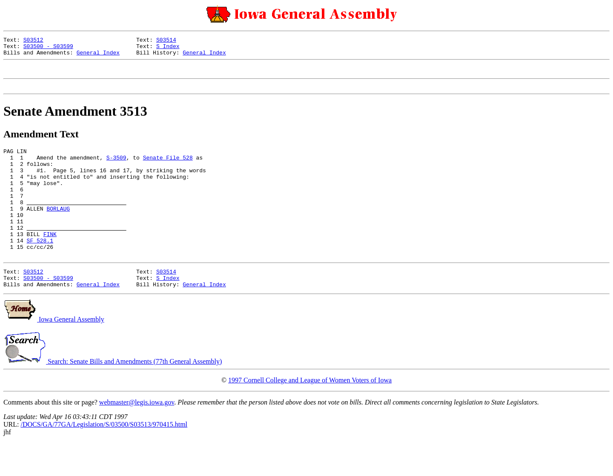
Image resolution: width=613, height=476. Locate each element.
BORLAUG (58, 229)
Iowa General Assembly (53, 352)
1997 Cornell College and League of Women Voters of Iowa (310, 413)
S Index (168, 48)
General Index (98, 56)
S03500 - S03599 (48, 48)
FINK (50, 259)
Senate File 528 (168, 167)
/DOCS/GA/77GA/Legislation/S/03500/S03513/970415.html (103, 457)
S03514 (166, 41)
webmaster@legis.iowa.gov (136, 435)
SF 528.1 (40, 267)
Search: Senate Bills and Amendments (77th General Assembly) (112, 394)
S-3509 (116, 167)
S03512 (33, 41)
